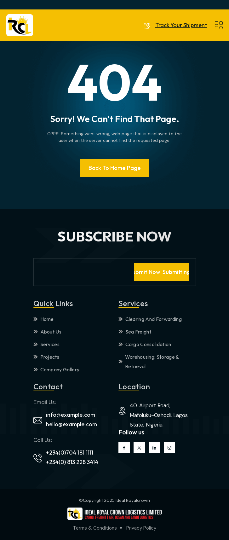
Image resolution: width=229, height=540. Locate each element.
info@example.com (70, 414)
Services (46, 344)
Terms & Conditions (95, 528)
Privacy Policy (141, 528)
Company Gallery (56, 369)
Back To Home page (115, 167)
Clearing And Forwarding (150, 319)
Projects (46, 357)
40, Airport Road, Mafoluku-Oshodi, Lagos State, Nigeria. (159, 415)
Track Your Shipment (181, 25)
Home (43, 319)
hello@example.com (71, 424)
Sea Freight (135, 331)
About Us (47, 331)
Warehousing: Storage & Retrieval (148, 361)
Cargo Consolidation (144, 344)
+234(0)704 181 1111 (69, 452)
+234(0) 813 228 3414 (72, 462)
